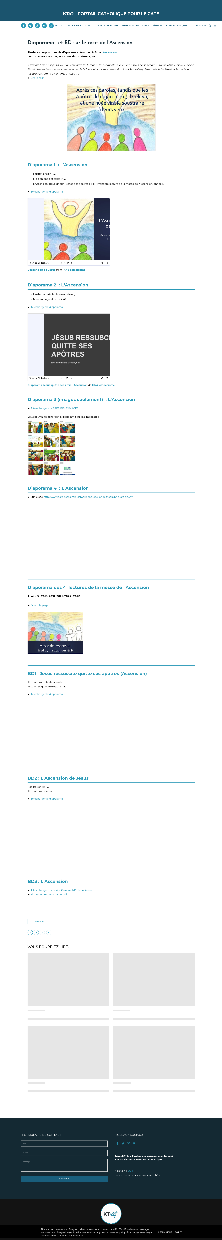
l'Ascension (109, 52)
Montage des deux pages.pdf (49, 894)
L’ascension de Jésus (42, 269)
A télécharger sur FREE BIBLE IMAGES (54, 408)
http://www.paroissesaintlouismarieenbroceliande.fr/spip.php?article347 (88, 497)
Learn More (165, 1232)
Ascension (37, 921)
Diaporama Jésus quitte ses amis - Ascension (58, 385)
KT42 (130, 1171)
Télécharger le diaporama (47, 191)
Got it (178, 1232)
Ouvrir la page (39, 605)
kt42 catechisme (74, 269)
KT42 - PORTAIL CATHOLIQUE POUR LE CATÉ (111, 13)
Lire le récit (37, 77)
